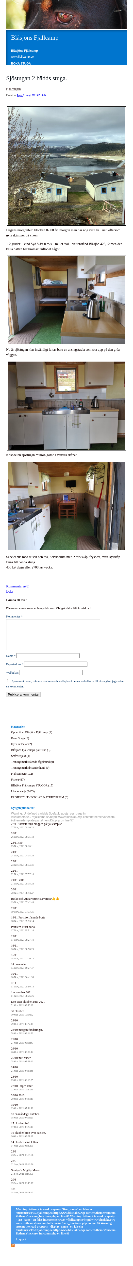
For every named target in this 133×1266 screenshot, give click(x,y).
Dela (9, 591)
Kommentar (14, 616)
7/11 (22, 990)
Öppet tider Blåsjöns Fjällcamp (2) (31, 738)
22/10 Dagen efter (22, 1093)
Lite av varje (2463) (23, 797)
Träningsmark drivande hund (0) (30, 773)
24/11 (22, 859)
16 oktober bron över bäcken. (28, 1140)
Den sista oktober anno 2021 (28, 1009)
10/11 (22, 981)
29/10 (22, 1028)
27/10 (22, 1046)
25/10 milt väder (22, 1065)
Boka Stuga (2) (20, 744)
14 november (22, 971)
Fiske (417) (18, 785)
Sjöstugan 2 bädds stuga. (36, 78)
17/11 (22, 943)
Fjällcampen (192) (22, 779)
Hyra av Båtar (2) (21, 750)
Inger (20, 95)
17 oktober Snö (22, 1131)
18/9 (22, 1196)
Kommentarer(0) (17, 586)
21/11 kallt (22, 887)
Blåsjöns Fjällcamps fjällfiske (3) (30, 756)
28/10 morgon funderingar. (27, 1037)
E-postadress (14, 670)
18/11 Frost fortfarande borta (28, 925)
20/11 (22, 897)
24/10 (22, 1074)
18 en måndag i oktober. (25, 1121)
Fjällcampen (13, 89)
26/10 (22, 1056)
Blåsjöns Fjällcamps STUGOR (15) (32, 791)
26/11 (22, 840)
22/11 (22, 878)
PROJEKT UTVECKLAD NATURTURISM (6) (39, 803)
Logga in (21, 1245)
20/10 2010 (22, 1102)
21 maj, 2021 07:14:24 (34, 95)
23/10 (22, 1084)
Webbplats (12, 678)
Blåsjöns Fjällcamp (34, 37)
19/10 (22, 1112)
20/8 (22, 1187)
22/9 (22, 1168)
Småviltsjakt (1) (20, 762)
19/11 (22, 915)
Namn (11, 662)
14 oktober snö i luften (24, 1149)
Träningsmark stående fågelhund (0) (32, 767)
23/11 (22, 869)
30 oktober (22, 1018)
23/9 (22, 1159)
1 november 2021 (22, 1000)
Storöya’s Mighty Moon (25, 1177)
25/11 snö (22, 850)
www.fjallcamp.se (22, 56)
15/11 (22, 962)
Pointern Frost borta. (23, 934)
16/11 (22, 953)
